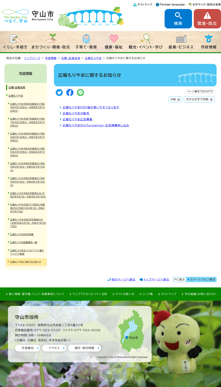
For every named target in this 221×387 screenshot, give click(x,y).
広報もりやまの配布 (76, 113)
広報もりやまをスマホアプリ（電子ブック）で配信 (27, 252)
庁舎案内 (28, 348)
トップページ (32, 58)
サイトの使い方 (124, 294)
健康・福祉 (114, 47)
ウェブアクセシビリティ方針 (89, 294)
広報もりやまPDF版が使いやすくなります (91, 107)
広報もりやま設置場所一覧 (23, 242)
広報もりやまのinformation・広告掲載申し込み (96, 125)
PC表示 (179, 279)
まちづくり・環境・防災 (50, 47)
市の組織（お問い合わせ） (201, 294)
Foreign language (172, 4)
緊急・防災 (207, 23)
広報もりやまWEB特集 (22, 234)
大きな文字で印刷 (197, 99)
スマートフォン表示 (202, 279)
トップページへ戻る (156, 279)
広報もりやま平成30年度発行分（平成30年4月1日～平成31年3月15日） (28, 223)
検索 (178, 23)
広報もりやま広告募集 (77, 119)
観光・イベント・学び (146, 47)
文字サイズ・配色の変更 (207, 4)
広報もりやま (93, 58)
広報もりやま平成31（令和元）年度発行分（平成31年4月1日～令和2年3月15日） (27, 208)
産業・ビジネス (181, 47)
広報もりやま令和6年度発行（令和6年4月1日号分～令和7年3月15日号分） (27, 137)
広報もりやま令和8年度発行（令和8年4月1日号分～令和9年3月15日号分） (27, 107)
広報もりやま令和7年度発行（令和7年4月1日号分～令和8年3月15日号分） (27, 122)
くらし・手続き (15, 47)
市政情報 (209, 47)
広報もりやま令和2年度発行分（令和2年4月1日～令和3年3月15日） (28, 195)
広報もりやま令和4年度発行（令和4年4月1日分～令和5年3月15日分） (27, 167)
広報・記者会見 (70, 58)
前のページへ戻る (124, 279)
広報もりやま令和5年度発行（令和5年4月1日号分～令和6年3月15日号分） (27, 152)
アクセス (54, 348)
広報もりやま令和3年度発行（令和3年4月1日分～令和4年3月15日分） (27, 181)
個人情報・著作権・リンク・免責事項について (36, 294)
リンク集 (148, 294)
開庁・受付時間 (84, 348)
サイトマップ (144, 4)
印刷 (173, 99)
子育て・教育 (86, 47)
